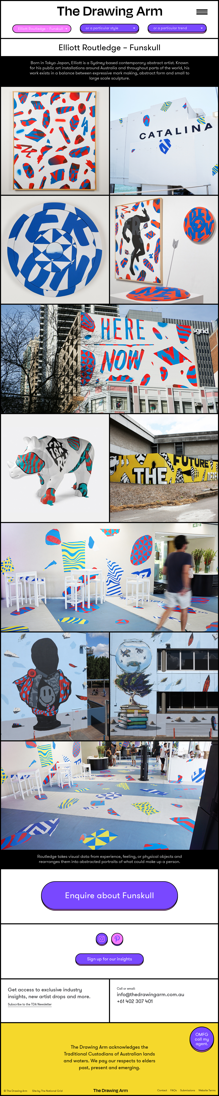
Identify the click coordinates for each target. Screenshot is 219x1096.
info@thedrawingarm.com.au (150, 994)
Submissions (187, 1090)
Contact (162, 1090)
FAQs (173, 1090)
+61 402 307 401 (135, 1001)
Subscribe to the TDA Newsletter (30, 1004)
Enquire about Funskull (109, 895)
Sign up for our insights (109, 959)
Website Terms (207, 1090)
